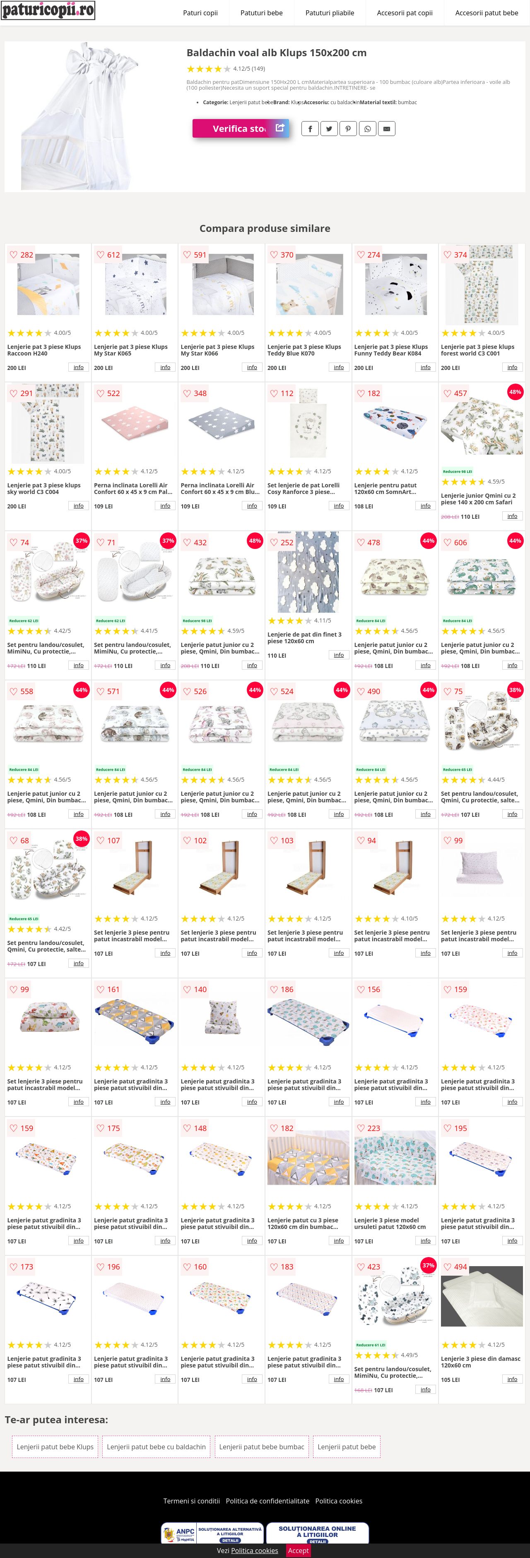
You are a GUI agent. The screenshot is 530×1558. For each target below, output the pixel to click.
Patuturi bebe (262, 12)
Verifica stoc (251, 128)
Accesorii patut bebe (486, 12)
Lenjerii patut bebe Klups (55, 1446)
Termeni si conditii (192, 1501)
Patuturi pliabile (330, 12)
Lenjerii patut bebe (347, 1446)
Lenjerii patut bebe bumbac (261, 1446)
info (79, 367)
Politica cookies (339, 1501)
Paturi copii (200, 12)
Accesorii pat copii (405, 12)
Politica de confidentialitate (268, 1501)
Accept (298, 1550)
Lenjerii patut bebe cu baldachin (156, 1446)
